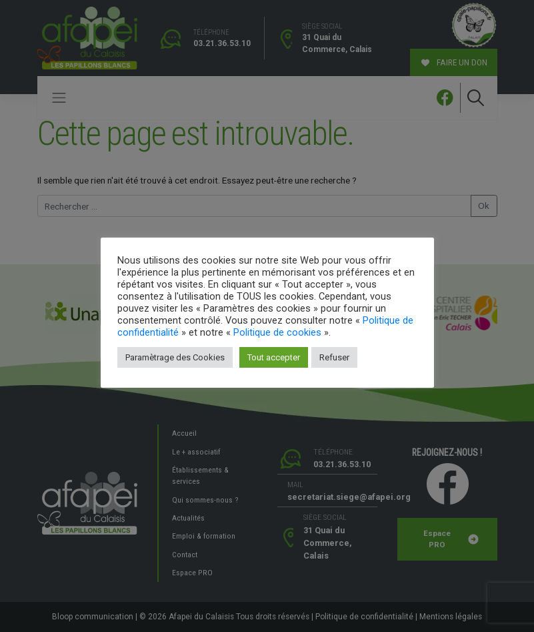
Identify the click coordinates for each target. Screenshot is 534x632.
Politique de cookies (277, 332)
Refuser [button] (334, 357)
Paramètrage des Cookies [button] (175, 357)
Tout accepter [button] (273, 357)
